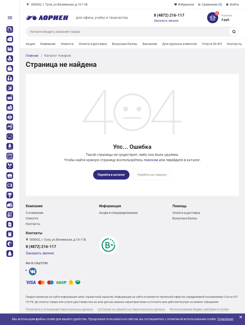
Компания (47, 44)
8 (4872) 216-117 (169, 15)
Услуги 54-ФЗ (212, 44)
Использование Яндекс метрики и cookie (199, 309)
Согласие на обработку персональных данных (131, 309)
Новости (67, 44)
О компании (34, 213)
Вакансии (150, 44)
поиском (151, 160)
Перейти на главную (152, 174)
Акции (30, 44)
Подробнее (225, 319)
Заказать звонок (166, 20)
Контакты (234, 44)
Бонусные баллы (124, 44)
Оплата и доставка (93, 44)
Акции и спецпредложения (118, 213)
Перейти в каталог (111, 174)
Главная (32, 56)
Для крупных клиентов (179, 44)
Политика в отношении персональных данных (59, 309)
